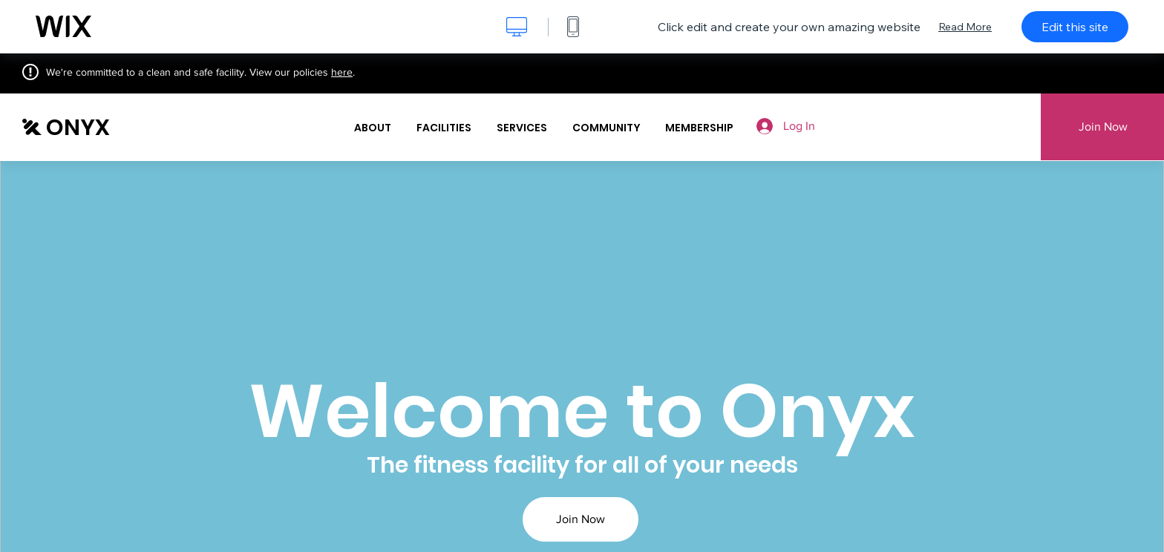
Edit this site (1075, 26)
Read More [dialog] (965, 26)
